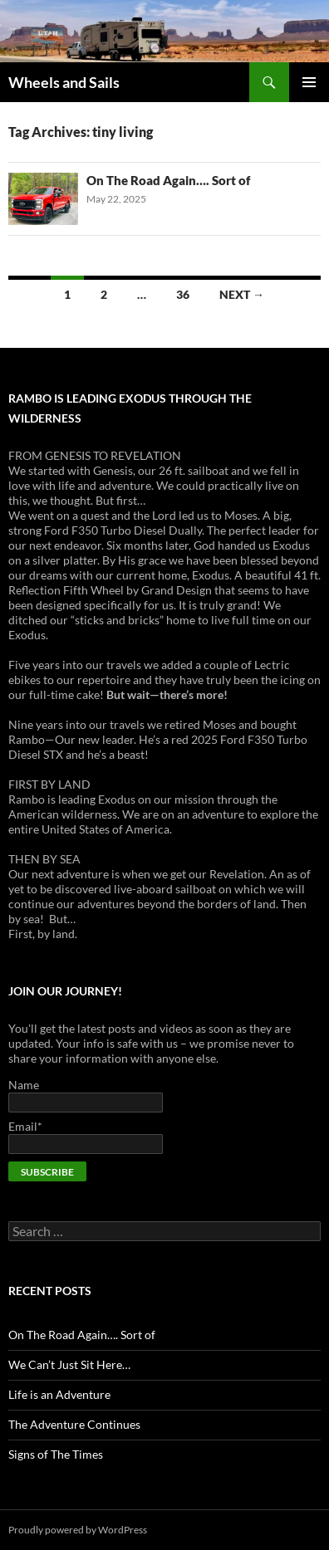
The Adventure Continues (74, 1424)
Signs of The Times (55, 1454)
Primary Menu (309, 82)
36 (182, 294)
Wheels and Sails (64, 82)
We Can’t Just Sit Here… (69, 1364)
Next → (241, 294)
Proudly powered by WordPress (77, 1529)
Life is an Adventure (59, 1394)
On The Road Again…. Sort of (168, 180)
